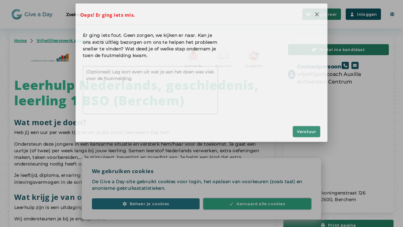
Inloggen (363, 14)
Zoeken (78, 14)
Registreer (321, 14)
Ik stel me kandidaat (338, 49)
